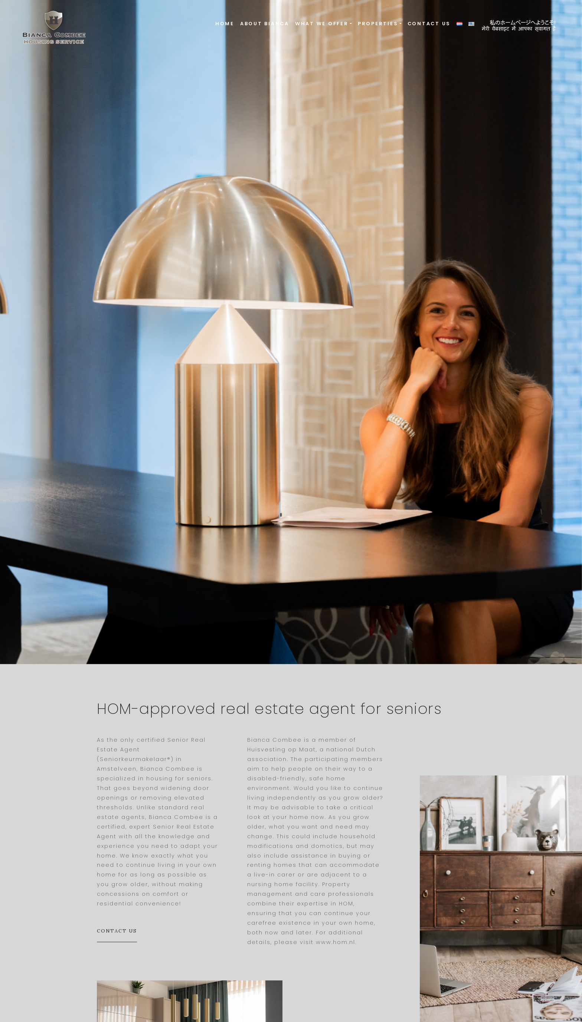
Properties (378, 23)
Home (224, 23)
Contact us (429, 23)
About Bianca (264, 23)
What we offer (322, 23)
